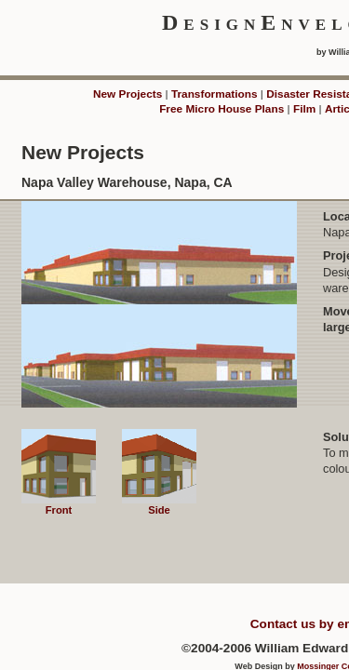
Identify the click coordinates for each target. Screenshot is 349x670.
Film (304, 108)
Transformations (214, 93)
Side (159, 505)
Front (58, 505)
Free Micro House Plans (221, 108)
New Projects (127, 93)
